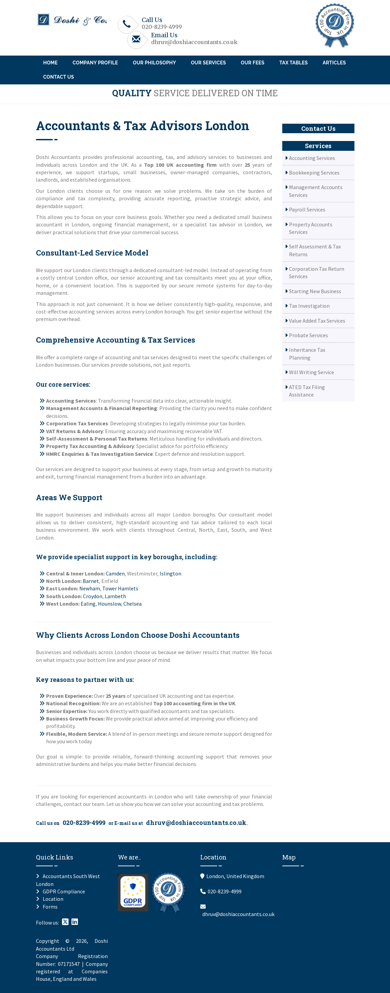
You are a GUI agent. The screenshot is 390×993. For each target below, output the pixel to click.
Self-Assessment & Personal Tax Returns (96, 438)
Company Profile (95, 62)
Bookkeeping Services (314, 172)
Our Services (208, 62)
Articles (334, 62)
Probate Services (308, 335)
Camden (115, 573)
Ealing (88, 603)
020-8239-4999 (162, 26)
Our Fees (253, 62)
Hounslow (109, 603)
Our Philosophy (154, 62)
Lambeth (115, 596)
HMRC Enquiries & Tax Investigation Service (99, 453)
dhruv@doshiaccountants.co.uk (194, 42)
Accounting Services (71, 400)
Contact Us (58, 77)
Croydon (92, 596)
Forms (50, 906)
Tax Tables (293, 62)
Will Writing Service (311, 372)
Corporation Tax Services (77, 423)
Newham (89, 588)
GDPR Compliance (64, 891)
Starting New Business (315, 291)
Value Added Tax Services (317, 320)
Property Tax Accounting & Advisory (90, 446)
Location (53, 898)
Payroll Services (307, 209)
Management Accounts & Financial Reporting (101, 408)
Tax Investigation (309, 305)
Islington (170, 573)
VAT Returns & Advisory (74, 431)
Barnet (91, 580)
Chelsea (132, 603)
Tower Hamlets (120, 588)
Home (50, 62)
